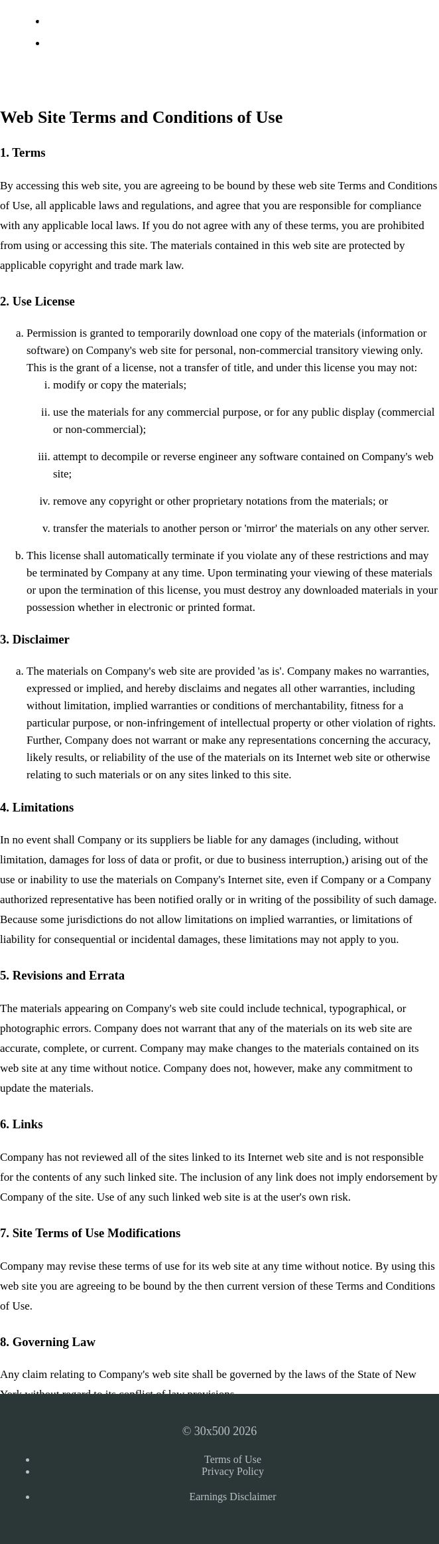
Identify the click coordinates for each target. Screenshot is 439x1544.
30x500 (38, 26)
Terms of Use (232, 1459)
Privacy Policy (233, 1471)
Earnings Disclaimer (232, 1496)
